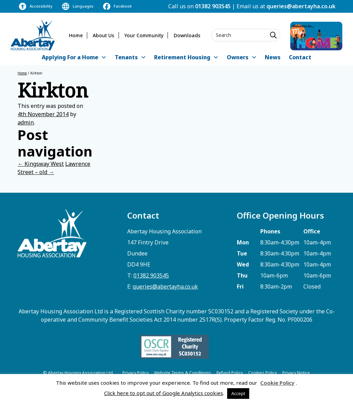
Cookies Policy (262, 373)
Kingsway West (41, 164)
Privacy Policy (135, 373)
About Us (103, 35)
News (273, 57)
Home (76, 35)
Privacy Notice (296, 373)
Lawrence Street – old (54, 168)
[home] (33, 35)
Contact (300, 57)
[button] (74, 57)
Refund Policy (229, 373)
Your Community (143, 35)
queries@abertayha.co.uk (300, 6)
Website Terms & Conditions (182, 373)
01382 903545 (213, 6)
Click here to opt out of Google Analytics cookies (163, 393)
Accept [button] (238, 393)
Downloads (187, 35)
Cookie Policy (277, 382)
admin (26, 122)
